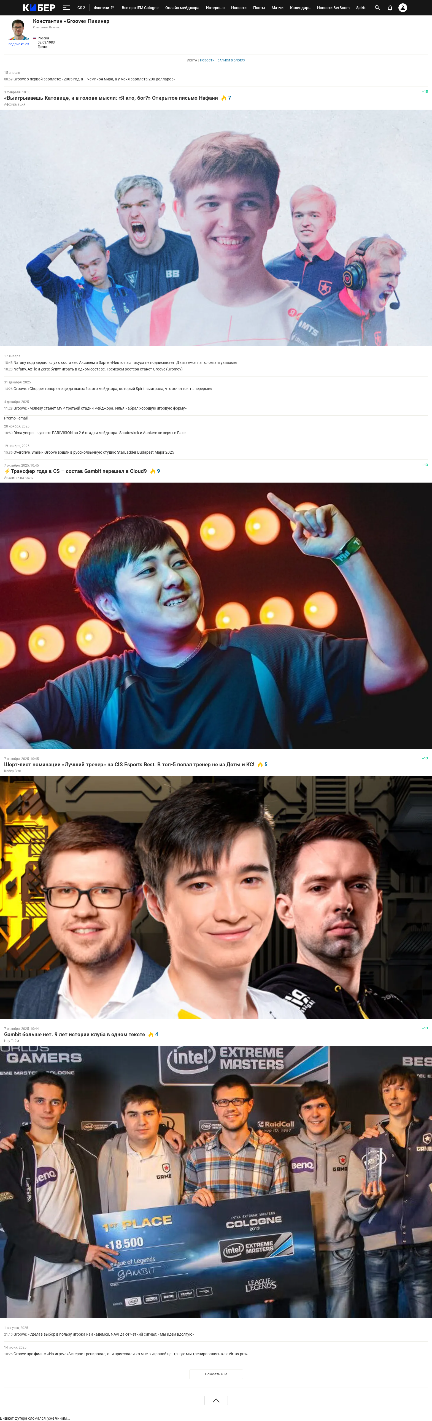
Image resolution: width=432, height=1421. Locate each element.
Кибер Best (12, 771)
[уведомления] (390, 7)
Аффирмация (14, 104)
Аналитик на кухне (18, 478)
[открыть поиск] (377, 7)
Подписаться (19, 44)
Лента (192, 60)
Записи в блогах (231, 60)
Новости (207, 60)
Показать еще (216, 1374)
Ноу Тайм (11, 1041)
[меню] (66, 8)
